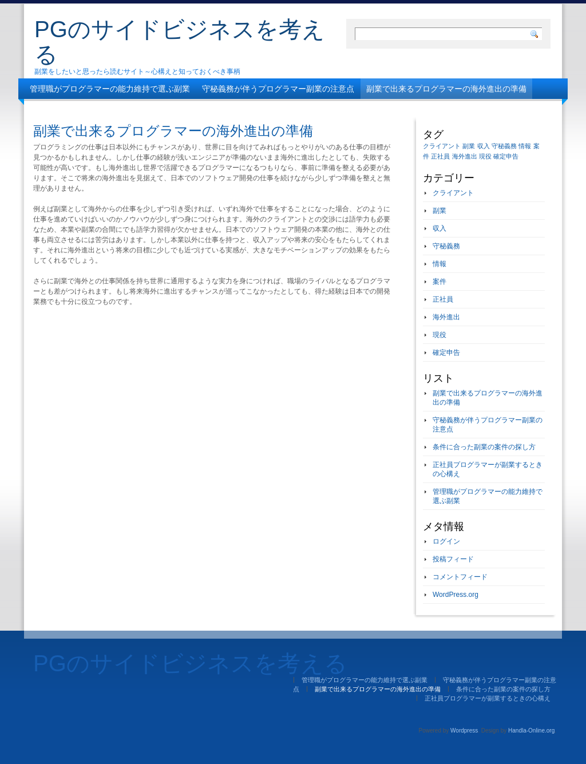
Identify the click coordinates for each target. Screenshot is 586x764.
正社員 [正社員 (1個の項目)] (440, 156)
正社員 (443, 299)
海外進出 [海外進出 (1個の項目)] (464, 156)
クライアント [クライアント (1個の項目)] (442, 145)
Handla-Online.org (531, 730)
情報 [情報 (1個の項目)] (524, 145)
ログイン (446, 541)
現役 (439, 335)
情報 (439, 264)
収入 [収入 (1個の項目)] (483, 145)
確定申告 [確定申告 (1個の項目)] (505, 156)
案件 (439, 282)
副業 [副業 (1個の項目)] (468, 145)
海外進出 (446, 317)
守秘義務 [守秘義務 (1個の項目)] (504, 145)
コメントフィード (460, 577)
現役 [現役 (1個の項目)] (485, 156)
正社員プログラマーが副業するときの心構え (242, 109)
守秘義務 (446, 246)
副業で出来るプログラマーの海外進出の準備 (446, 88)
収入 (439, 228)
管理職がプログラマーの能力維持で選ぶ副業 (110, 88)
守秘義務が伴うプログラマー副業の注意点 (278, 88)
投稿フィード (453, 559)
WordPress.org (455, 595)
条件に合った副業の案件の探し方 (90, 109)
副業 (439, 211)
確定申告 (446, 353)
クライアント (453, 193)
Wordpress (464, 730)
